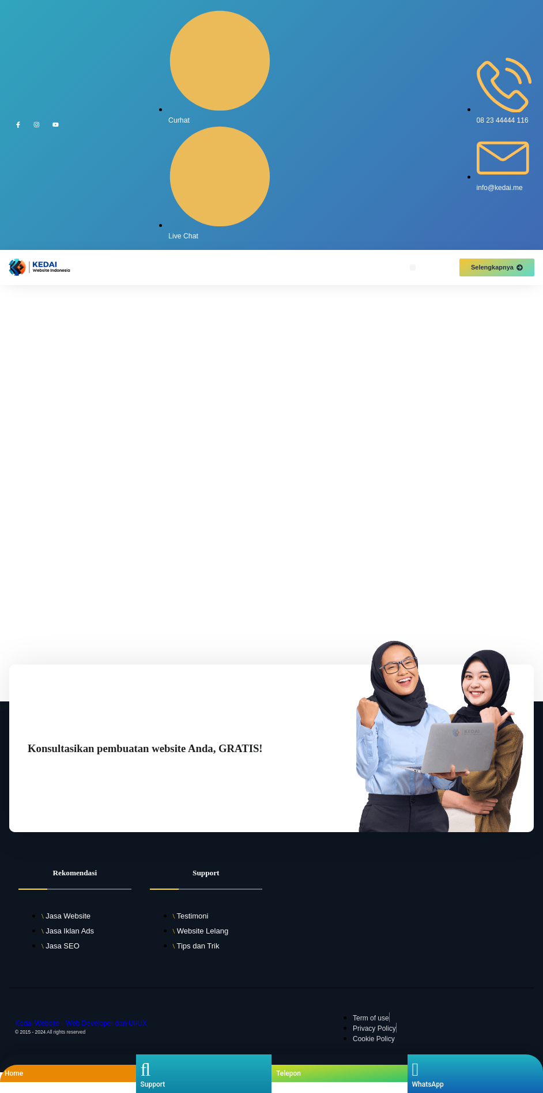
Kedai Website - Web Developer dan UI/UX (81, 1023)
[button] (413, 267)
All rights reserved (66, 1032)
